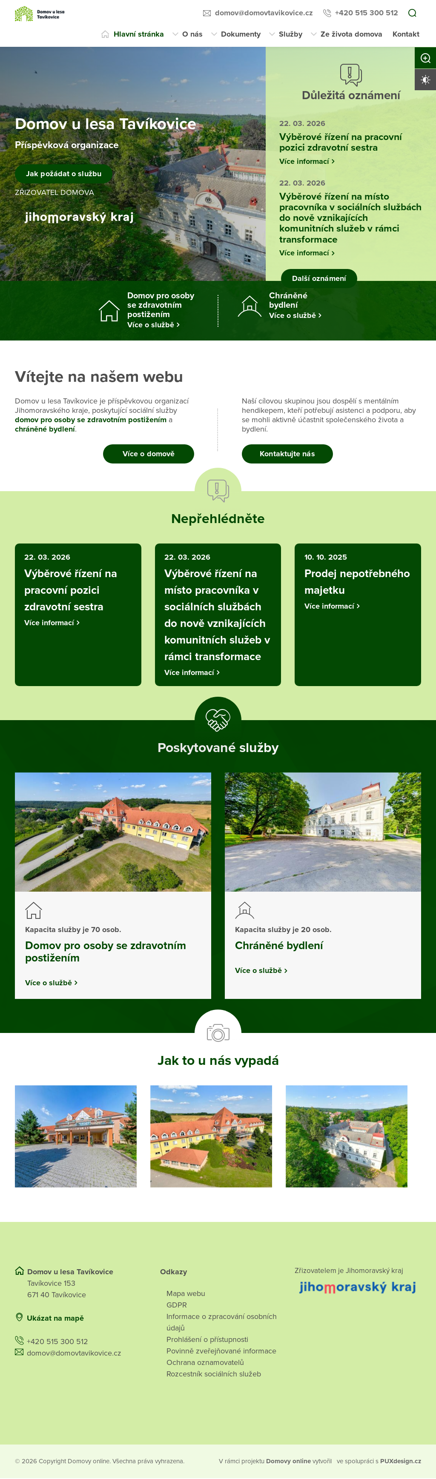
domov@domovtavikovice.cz (264, 12)
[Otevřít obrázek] (76, 1138)
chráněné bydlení (45, 429)
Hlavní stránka (139, 34)
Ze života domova (351, 34)
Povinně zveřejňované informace (221, 1352)
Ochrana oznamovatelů (205, 1363)
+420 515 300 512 (366, 12)
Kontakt (406, 34)
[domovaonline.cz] (289, 1463)
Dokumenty (241, 34)
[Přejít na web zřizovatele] (358, 1289)
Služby (290, 34)
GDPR (176, 1306)
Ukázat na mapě (55, 1319)
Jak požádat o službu (64, 173)
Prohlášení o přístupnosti (207, 1340)
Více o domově (149, 453)
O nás (192, 34)
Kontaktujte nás (287, 453)
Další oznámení (318, 278)
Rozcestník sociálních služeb (213, 1375)
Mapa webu (185, 1294)
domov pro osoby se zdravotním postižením (90, 419)
